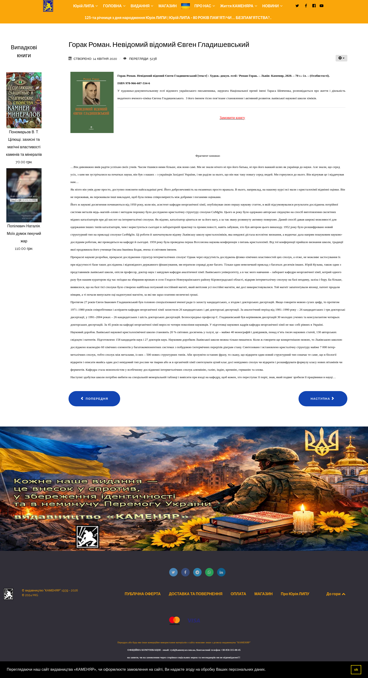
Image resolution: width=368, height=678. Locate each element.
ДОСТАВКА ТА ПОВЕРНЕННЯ (195, 594)
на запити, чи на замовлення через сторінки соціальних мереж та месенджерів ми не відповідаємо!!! (184, 657)
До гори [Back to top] (336, 594)
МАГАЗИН (263, 594)
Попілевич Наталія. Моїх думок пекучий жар (24, 233)
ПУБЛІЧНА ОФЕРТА (143, 594)
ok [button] (356, 669)
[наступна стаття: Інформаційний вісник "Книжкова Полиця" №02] (323, 399)
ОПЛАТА (238, 594)
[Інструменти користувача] (341, 58)
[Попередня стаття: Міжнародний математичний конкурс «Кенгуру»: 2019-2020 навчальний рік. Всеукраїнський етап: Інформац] (94, 399)
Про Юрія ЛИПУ (295, 594)
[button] (267, 670)
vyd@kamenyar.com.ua (182, 650)
